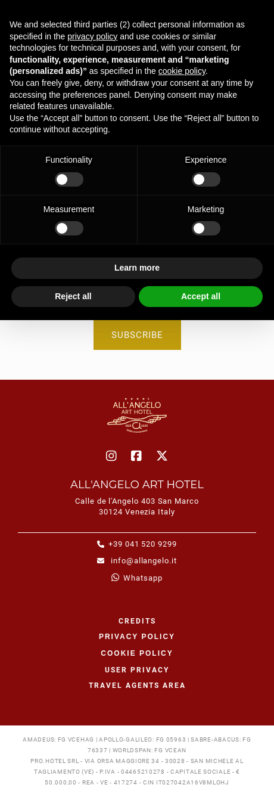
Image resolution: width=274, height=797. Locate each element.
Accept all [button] (200, 296)
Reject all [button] (73, 296)
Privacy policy (137, 636)
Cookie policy (137, 653)
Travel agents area (137, 685)
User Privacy (137, 670)
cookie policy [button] (182, 71)
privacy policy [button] (92, 36)
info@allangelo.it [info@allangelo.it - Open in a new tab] (142, 560)
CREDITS (137, 621)
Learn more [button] (137, 267)
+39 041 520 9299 (142, 543)
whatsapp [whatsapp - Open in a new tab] (142, 577)
